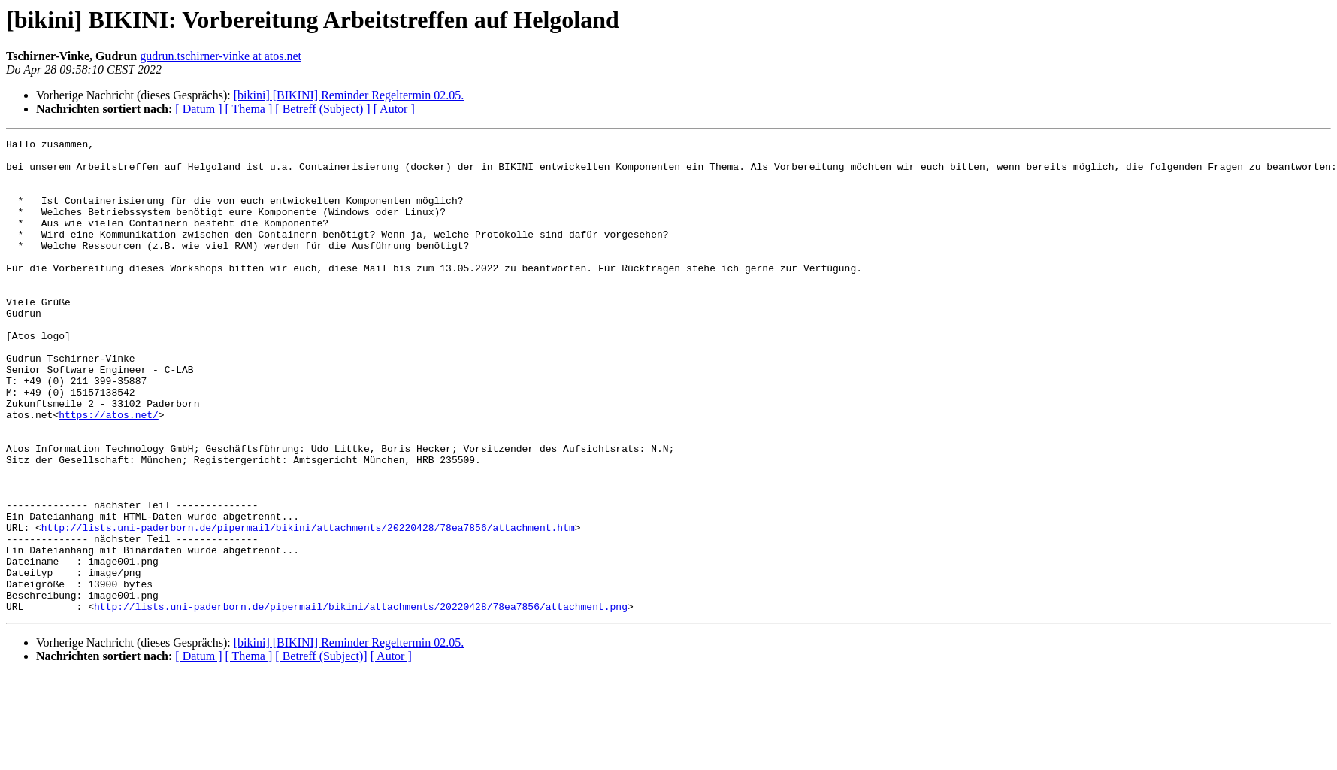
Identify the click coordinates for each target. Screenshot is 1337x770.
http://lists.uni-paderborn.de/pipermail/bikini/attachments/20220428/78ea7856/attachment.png (361, 701)
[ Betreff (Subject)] (321, 750)
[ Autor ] (394, 108)
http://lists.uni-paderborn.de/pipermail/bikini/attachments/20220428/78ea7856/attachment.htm (308, 606)
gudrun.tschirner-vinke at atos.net (220, 56)
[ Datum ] (198, 108)
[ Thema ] (249, 108)
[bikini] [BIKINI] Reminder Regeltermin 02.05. (349, 95)
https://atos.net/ (109, 470)
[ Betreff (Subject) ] (322, 108)
